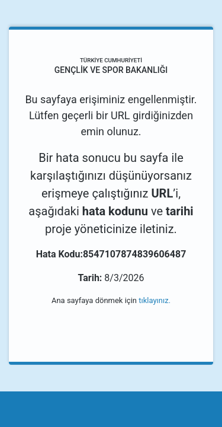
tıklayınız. (154, 300)
